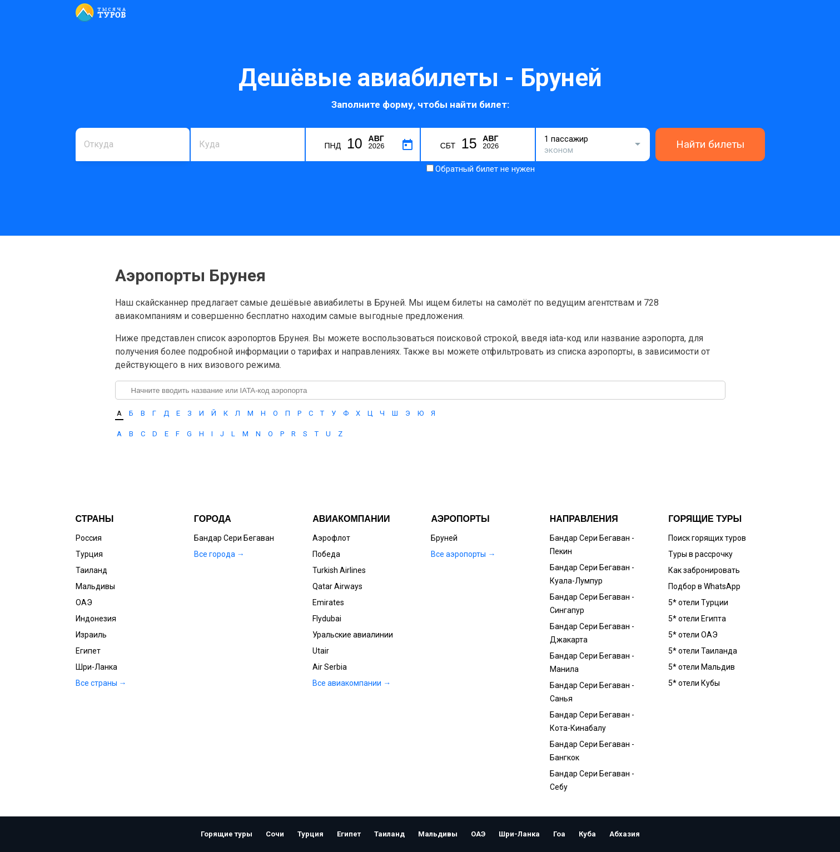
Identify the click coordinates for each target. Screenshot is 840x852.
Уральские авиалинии (352, 634)
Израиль (91, 634)
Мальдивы (95, 586)
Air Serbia (329, 666)
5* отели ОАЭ (693, 634)
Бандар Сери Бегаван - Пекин (592, 545)
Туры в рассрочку (700, 554)
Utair (320, 650)
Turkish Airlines (339, 570)
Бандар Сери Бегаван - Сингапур (592, 603)
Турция (89, 554)
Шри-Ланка (96, 666)
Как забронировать (704, 570)
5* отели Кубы (694, 683)
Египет (88, 650)
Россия (89, 538)
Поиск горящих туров (707, 538)
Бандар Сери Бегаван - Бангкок (592, 751)
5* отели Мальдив (701, 666)
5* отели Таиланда (702, 650)
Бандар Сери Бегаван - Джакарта (592, 633)
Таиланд (91, 570)
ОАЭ (84, 602)
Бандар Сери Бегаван (234, 538)
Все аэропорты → (463, 554)
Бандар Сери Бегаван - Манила (592, 662)
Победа (326, 554)
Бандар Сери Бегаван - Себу (592, 780)
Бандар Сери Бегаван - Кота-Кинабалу (592, 721)
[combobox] (133, 144)
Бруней (444, 538)
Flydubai (326, 618)
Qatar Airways (337, 586)
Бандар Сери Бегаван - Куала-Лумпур (592, 574)
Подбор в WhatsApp (704, 586)
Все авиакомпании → (351, 683)
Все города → (219, 554)
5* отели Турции (698, 602)
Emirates (328, 602)
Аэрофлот (331, 538)
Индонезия (96, 618)
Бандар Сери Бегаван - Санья (592, 692)
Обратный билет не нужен (485, 169)
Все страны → (101, 683)
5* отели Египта (697, 618)
